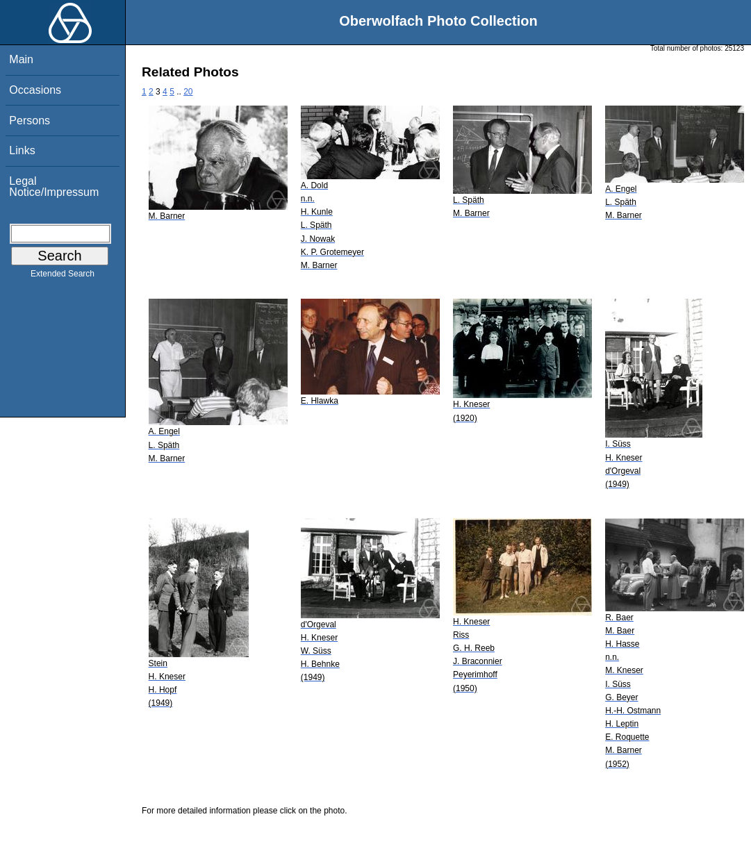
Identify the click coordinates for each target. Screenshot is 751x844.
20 (187, 92)
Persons (29, 120)
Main (21, 59)
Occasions (35, 90)
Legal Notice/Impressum (54, 186)
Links (22, 150)
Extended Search (62, 276)
